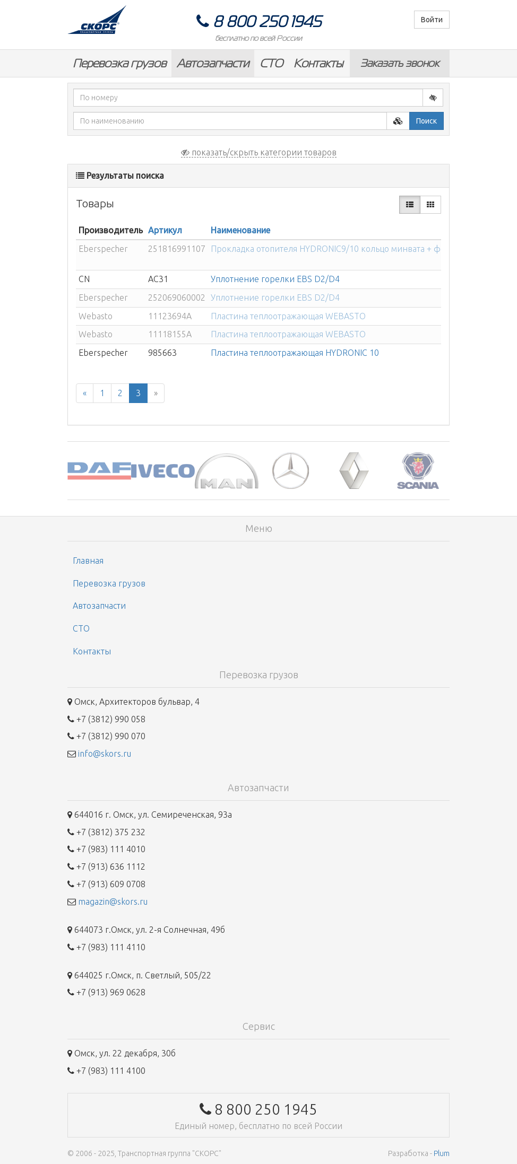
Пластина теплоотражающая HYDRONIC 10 (295, 352)
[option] (99, 470)
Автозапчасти (213, 63)
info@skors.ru (104, 753)
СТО (271, 63)
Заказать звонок (399, 63)
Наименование (240, 230)
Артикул (165, 230)
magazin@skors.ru (113, 901)
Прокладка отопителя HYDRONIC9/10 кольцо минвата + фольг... (337, 248)
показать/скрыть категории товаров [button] (259, 152)
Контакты (318, 63)
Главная (88, 560)
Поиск (426, 121)
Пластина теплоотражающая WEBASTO (288, 316)
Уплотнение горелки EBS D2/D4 (275, 279)
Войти (432, 19)
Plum (442, 1153)
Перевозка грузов (119, 63)
